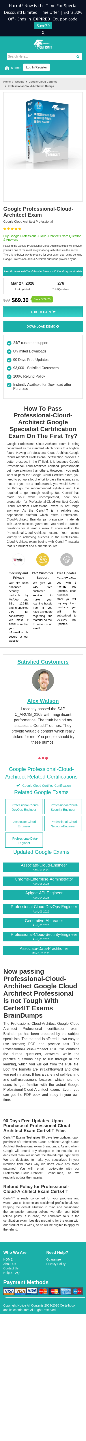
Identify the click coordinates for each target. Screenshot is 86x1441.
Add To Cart (43, 312)
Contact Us (11, 1268)
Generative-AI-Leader (41, 923)
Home (7, 81)
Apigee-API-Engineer (41, 895)
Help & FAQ (11, 1273)
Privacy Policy (55, 1264)
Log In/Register (36, 67)
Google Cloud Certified (43, 81)
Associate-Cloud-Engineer (41, 867)
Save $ (42, 299)
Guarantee (53, 1259)
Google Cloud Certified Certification (46, 785)
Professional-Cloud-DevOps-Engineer (41, 909)
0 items (12, 68)
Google (19, 81)
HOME (8, 1259)
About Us (9, 1264)
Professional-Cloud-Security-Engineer (41, 936)
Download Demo (43, 326)
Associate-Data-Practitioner (41, 950)
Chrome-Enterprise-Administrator (41, 881)
